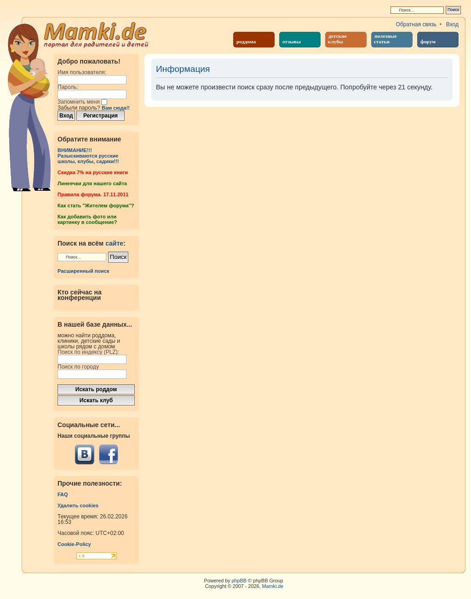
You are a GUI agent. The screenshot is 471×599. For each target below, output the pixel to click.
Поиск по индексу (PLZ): (88, 352)
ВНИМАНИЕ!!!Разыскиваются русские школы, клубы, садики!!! (88, 155)
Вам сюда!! (116, 108)
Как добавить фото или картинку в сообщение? (87, 219)
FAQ (62, 494)
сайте (114, 243)
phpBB (239, 580)
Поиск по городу (78, 367)
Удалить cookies (77, 505)
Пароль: (67, 87)
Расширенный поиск (83, 271)
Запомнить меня (82, 102)
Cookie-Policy (74, 544)
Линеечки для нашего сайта (92, 183)
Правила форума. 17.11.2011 (92, 194)
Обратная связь (416, 24)
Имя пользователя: (81, 72)
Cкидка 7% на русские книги (92, 172)
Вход (452, 24)
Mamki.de (273, 586)
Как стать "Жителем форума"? (95, 205)
